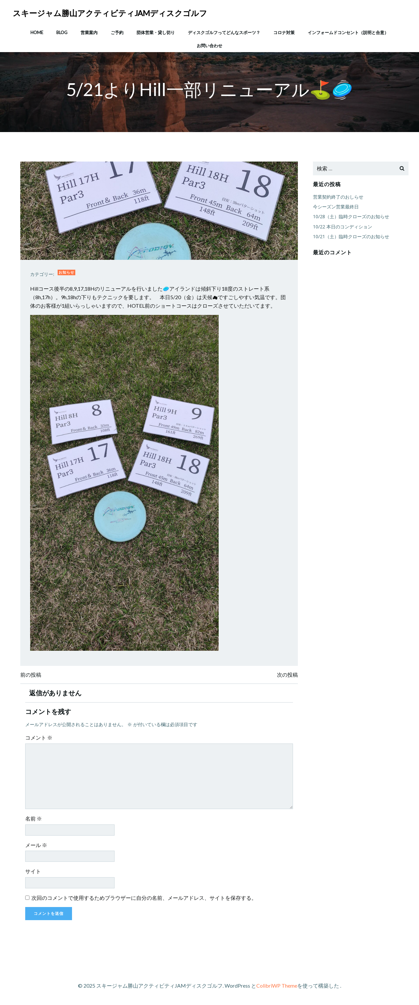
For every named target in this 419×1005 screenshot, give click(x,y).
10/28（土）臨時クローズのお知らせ (351, 216)
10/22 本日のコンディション (342, 226)
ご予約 (117, 32)
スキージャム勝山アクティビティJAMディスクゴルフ (110, 13)
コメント (38, 737)
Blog (61, 32)
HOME (36, 32)
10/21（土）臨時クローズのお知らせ (351, 236)
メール (36, 845)
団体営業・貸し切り (156, 32)
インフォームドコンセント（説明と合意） (348, 32)
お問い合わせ (209, 45)
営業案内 (89, 32)
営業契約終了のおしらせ (338, 197)
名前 (33, 818)
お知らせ (66, 272)
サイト (33, 871)
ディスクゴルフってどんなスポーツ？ (224, 32)
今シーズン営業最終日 (336, 206)
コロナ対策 (284, 32)
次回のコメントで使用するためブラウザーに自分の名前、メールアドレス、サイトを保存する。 (144, 898)
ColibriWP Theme (276, 985)
